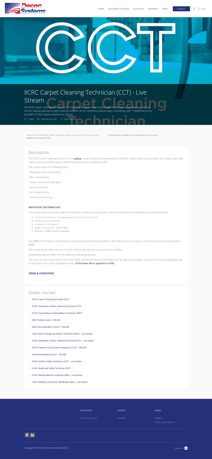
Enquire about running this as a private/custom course (133, 135)
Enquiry (181, 8)
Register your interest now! (38, 138)
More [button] (165, 9)
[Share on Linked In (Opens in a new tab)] (32, 435)
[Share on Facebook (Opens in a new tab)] (27, 435)
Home (101, 9)
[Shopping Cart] (194, 8)
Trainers (153, 9)
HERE (36, 241)
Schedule (138, 9)
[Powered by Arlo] (181, 448)
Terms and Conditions (165, 422)
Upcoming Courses (118, 9)
